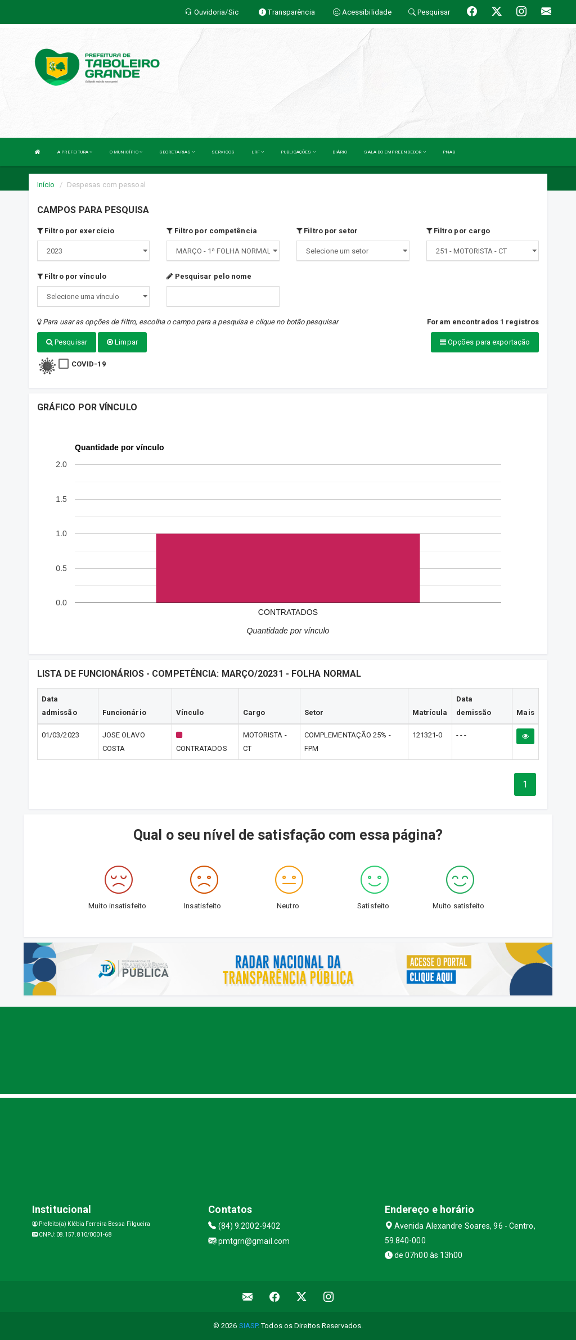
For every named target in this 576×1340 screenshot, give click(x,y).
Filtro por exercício (75, 231)
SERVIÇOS (223, 152)
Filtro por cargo (458, 231)
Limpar (122, 342)
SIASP (248, 1325)
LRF (257, 152)
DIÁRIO (340, 152)
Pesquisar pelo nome (208, 276)
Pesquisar (66, 342)
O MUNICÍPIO (126, 152)
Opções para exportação (485, 342)
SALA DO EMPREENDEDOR (394, 152)
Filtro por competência (211, 231)
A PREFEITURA (74, 152)
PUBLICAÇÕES (298, 152)
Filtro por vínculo (71, 276)
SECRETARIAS (177, 152)
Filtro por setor (327, 231)
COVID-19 (88, 363)
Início (46, 184)
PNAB (449, 152)
